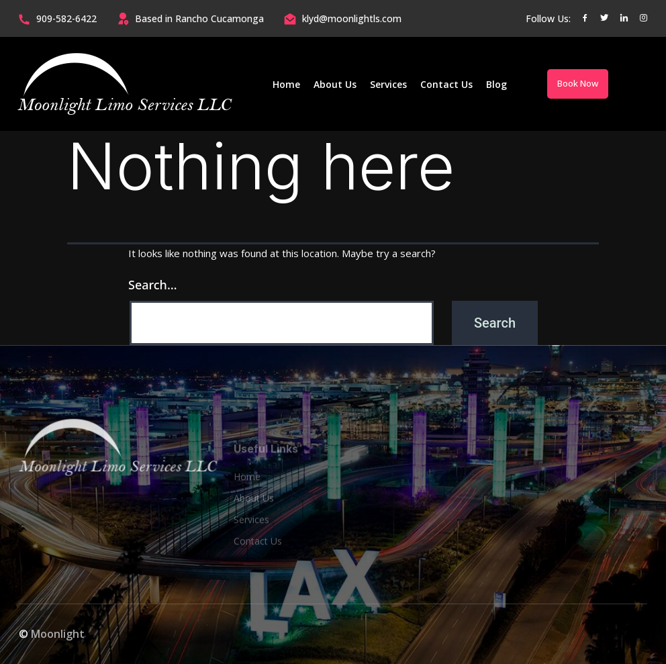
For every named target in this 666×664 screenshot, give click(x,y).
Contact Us (446, 84)
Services (388, 84)
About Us (335, 84)
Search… (152, 285)
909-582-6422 (66, 18)
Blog (496, 84)
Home (286, 84)
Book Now (577, 83)
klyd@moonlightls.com (351, 18)
